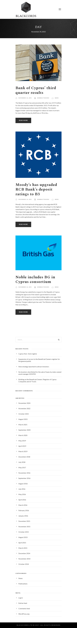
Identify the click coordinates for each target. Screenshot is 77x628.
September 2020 (24, 430)
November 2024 (24, 403)
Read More (23, 120)
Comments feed (24, 608)
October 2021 (23, 414)
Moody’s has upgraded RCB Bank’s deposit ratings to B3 (36, 189)
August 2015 (23, 537)
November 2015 (24, 527)
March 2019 (22, 451)
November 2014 (24, 559)
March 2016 (22, 505)
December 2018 (24, 457)
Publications (22, 584)
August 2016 (23, 484)
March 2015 (22, 548)
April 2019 (22, 446)
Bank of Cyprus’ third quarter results (35, 90)
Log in (20, 598)
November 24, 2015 (25, 98)
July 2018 (21, 462)
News (57, 98)
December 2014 (24, 553)
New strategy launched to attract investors (33, 367)
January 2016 (23, 516)
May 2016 (22, 494)
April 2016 (22, 500)
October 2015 (23, 532)
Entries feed (22, 603)
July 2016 (21, 489)
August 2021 (23, 419)
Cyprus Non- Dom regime (27, 354)
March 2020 (22, 435)
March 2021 (22, 425)
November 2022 (24, 408)
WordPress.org (23, 614)
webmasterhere (43, 98)
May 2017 (22, 467)
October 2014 (23, 564)
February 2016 (23, 510)
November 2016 (24, 473)
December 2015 (24, 521)
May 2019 (22, 441)
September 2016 (24, 478)
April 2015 (22, 543)
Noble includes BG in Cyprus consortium (35, 279)
